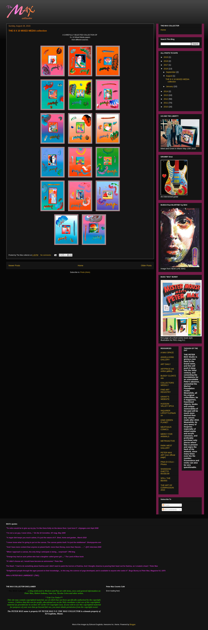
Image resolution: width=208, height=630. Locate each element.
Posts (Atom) (85, 272)
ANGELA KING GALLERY (167, 358)
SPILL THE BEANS (165, 479)
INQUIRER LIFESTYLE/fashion (168, 413)
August (169, 76)
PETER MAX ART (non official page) (168, 455)
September (171, 72)
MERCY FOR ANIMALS (167, 435)
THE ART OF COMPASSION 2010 (167, 487)
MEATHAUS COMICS (166, 428)
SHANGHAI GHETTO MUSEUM (166, 471)
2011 (166, 103)
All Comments (169, 509)
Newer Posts (14, 265)
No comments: (46, 255)
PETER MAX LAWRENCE (22, 576)
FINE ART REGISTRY (166, 391)
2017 (166, 65)
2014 (166, 91)
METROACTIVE (168, 441)
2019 (166, 57)
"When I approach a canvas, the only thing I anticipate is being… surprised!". (37, 552)
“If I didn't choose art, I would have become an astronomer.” (30, 561)
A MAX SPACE (167, 352)
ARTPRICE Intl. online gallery (167, 370)
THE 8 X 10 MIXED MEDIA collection (28, 31)
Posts (166, 505)
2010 (166, 107)
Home (80, 265)
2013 (166, 95)
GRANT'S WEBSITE (165, 398)
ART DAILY (166, 364)
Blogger (132, 624)
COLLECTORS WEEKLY (167, 384)
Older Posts (146, 265)
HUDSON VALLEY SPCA (167, 405)
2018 (166, 61)
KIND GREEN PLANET (167, 421)
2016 (166, 69)
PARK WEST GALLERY (166, 446)
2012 (166, 99)
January (170, 86)
